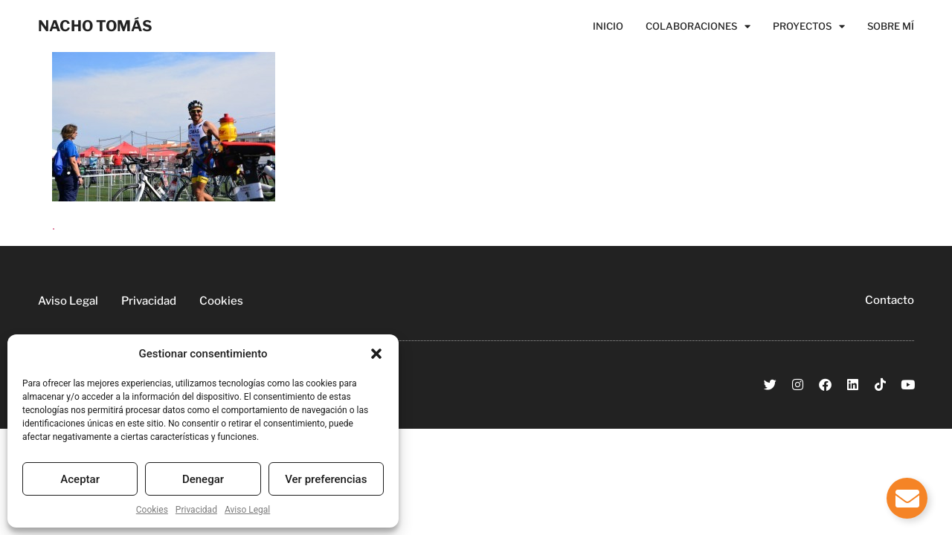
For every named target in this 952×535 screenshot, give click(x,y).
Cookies (152, 510)
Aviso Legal (247, 510)
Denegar (203, 479)
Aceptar (80, 479)
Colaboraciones (698, 26)
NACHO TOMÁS (95, 26)
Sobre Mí (890, 26)
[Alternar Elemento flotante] (907, 498)
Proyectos (809, 26)
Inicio (608, 26)
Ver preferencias (326, 479)
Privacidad (196, 510)
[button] (376, 353)
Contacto (889, 300)
